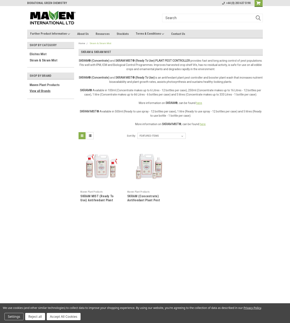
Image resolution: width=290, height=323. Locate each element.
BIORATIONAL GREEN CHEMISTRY (47, 3)
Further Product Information (50, 34)
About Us (83, 34)
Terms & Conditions (150, 34)
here (199, 103)
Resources (103, 34)
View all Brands (40, 91)
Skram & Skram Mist (43, 60)
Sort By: (131, 135)
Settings (14, 316)
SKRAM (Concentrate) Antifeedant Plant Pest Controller (143, 200)
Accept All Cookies (63, 316)
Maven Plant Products (45, 85)
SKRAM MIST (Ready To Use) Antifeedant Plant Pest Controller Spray (97, 200)
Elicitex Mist (38, 54)
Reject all (35, 316)
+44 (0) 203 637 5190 (236, 3)
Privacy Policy (252, 308)
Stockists (123, 34)
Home (82, 43)
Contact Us (178, 34)
